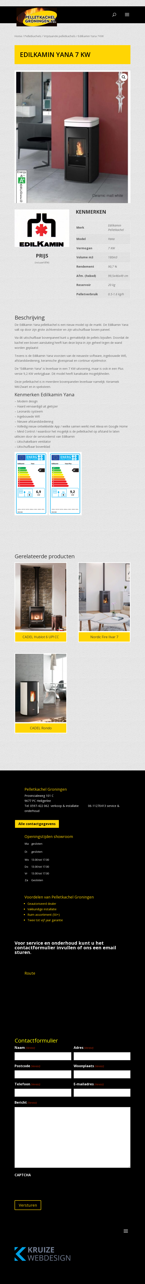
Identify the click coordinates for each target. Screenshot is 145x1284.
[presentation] (47, 1187)
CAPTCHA (23, 1175)
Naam (25, 1048)
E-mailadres (89, 1084)
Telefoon (27, 1084)
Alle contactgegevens (37, 823)
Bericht (26, 1102)
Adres (84, 1048)
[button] (123, 77)
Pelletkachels (32, 36)
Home (18, 36)
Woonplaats (89, 1066)
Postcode (27, 1066)
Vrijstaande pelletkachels (60, 36)
